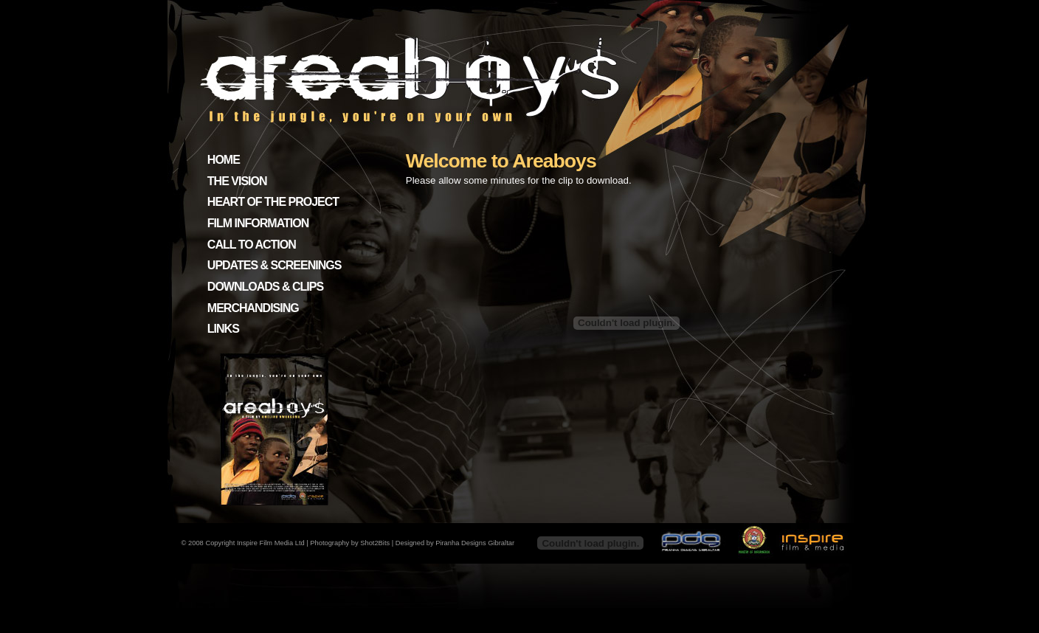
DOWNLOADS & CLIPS (265, 286)
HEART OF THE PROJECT (273, 202)
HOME (223, 159)
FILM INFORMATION (257, 223)
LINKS (223, 328)
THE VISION (237, 181)
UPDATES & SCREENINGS (274, 265)
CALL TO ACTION (251, 244)
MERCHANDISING (253, 308)
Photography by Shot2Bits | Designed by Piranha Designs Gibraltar (412, 543)
